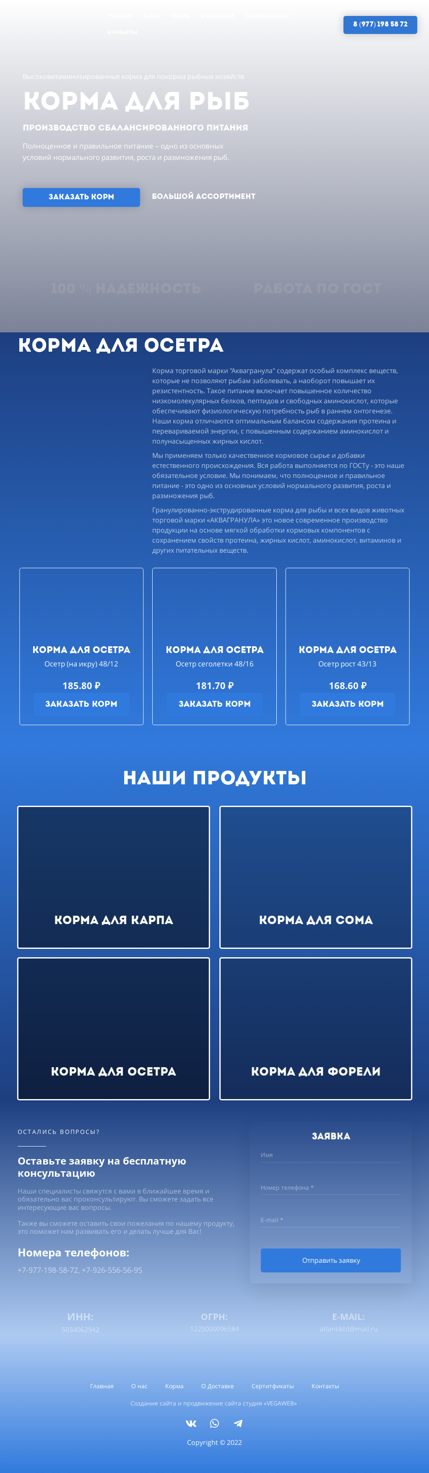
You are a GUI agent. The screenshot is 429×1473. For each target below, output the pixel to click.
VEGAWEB (280, 1403)
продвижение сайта (212, 1403)
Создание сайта (153, 1403)
